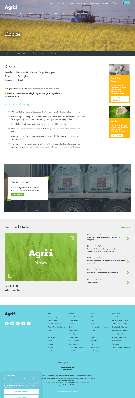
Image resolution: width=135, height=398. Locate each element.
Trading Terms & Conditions (120, 324)
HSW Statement (116, 341)
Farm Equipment (73, 337)
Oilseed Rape (38, 53)
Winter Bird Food (13, 290)
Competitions (115, 351)
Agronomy (72, 313)
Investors (105, 3)
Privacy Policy (116, 313)
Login (126, 3)
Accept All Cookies (21, 395)
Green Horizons (73, 344)
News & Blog (61, 3)
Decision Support (74, 351)
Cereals (92, 313)
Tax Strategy (115, 344)
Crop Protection (73, 320)
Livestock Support (95, 351)
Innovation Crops (95, 347)
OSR (91, 317)
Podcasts (50, 347)
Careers (52, 3)
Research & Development (55, 324)
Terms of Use (115, 317)
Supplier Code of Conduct (119, 327)
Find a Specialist (26, 13)
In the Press (51, 351)
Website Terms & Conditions (120, 320)
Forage (92, 324)
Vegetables (93, 341)
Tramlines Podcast (81, 3)
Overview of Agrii (53, 317)
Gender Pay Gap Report (119, 334)
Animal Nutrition (74, 330)
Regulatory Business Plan (119, 337)
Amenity (92, 330)
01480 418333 (67, 369)
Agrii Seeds (117, 135)
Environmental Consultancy (77, 347)
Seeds (71, 327)
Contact (71, 3)
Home (7, 53)
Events (40, 13)
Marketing (72, 334)
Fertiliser (71, 324)
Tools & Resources (95, 3)
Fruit (91, 344)
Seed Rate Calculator (116, 98)
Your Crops (21, 53)
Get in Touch (18, 194)
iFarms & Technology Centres (56, 327)
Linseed (92, 320)
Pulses (92, 334)
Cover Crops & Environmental (99, 327)
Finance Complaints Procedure (121, 347)
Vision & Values (52, 320)
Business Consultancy (75, 317)
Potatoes (92, 337)
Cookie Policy (8, 391)
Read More (125, 227)
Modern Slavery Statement (120, 330)
